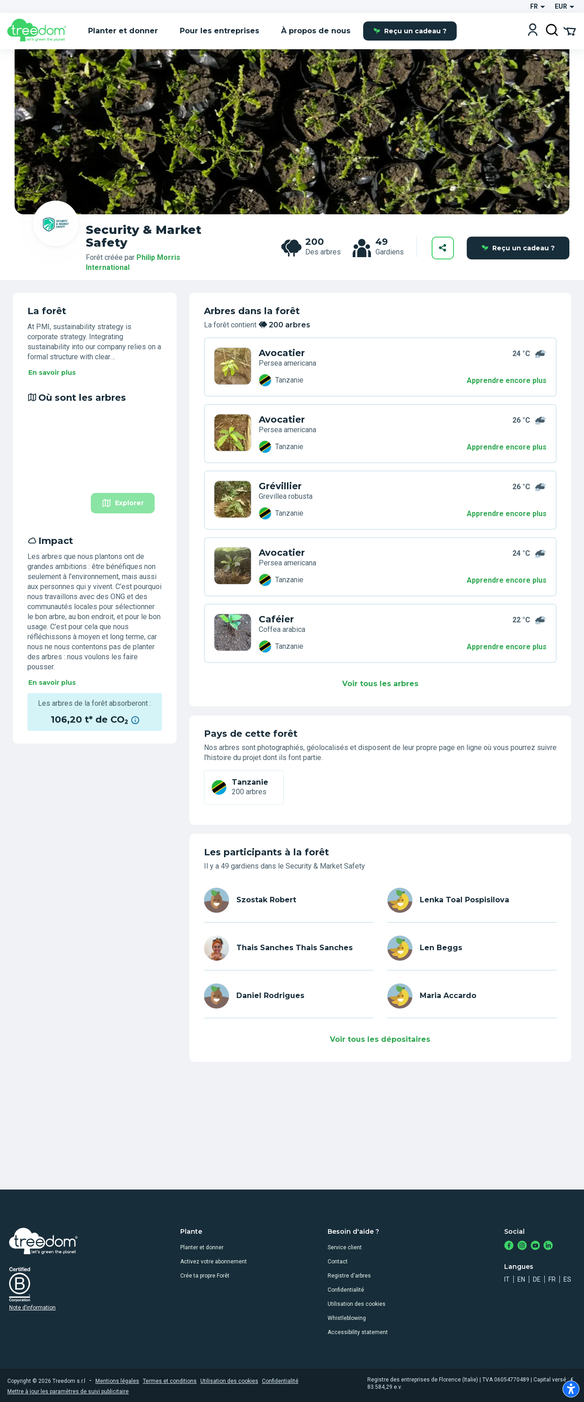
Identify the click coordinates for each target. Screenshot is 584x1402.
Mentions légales (117, 1381)
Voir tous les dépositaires (380, 1039)
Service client (345, 1247)
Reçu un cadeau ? (410, 31)
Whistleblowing (347, 1318)
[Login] (533, 31)
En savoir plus (52, 372)
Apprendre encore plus (507, 380)
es (567, 1279)
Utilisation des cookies (357, 1304)
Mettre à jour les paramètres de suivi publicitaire (68, 1391)
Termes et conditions (170, 1381)
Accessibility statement (358, 1332)
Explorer (123, 503)
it (507, 1279)
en (521, 1279)
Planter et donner (202, 1247)
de (537, 1279)
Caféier (276, 619)
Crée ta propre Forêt (204, 1276)
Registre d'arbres (349, 1276)
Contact (338, 1261)
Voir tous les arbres (380, 683)
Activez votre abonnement (213, 1261)
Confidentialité (346, 1290)
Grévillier (280, 486)
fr (552, 1279)
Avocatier (282, 352)
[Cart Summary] (570, 30)
